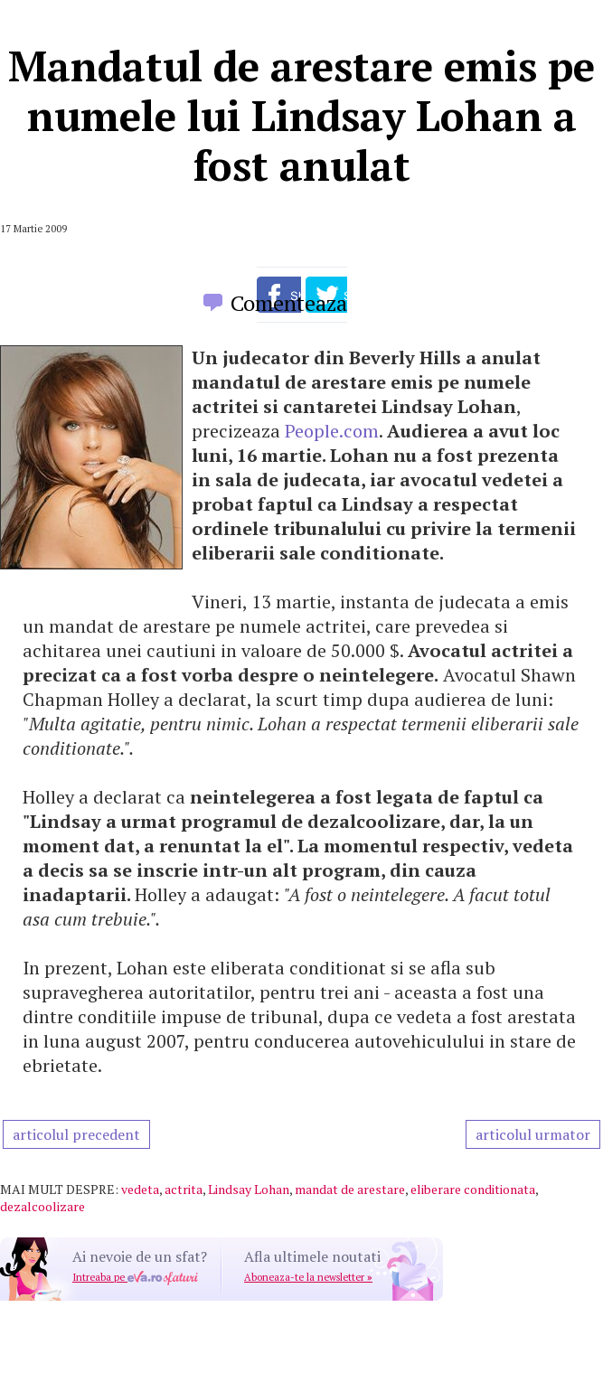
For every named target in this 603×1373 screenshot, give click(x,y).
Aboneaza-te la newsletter (308, 1277)
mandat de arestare (350, 1189)
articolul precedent (76, 1134)
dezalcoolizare (42, 1206)
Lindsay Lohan (248, 1189)
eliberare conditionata (472, 1189)
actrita (184, 1189)
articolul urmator (533, 1134)
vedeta (140, 1189)
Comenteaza (289, 302)
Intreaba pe (135, 1277)
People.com (332, 430)
